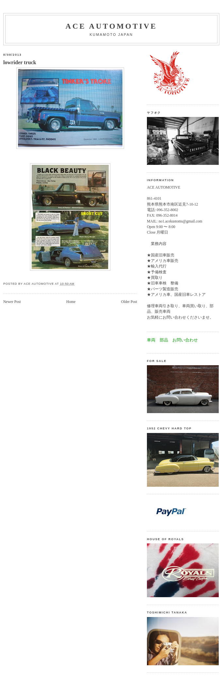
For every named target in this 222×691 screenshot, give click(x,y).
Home (70, 302)
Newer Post (12, 302)
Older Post (129, 302)
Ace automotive (111, 26)
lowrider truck (19, 62)
